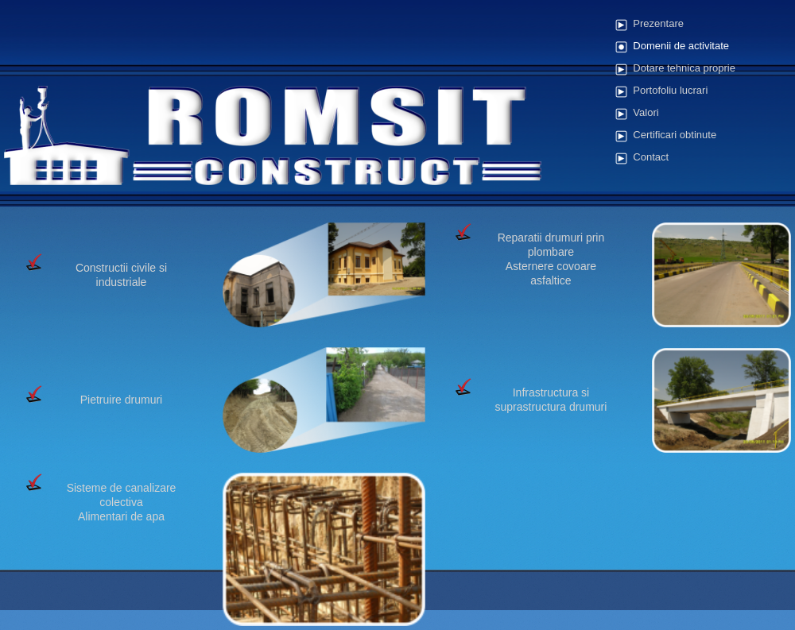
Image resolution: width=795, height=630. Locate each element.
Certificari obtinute (674, 135)
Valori (645, 112)
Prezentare (658, 23)
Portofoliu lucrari (670, 90)
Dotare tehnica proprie (684, 68)
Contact (651, 157)
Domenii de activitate (681, 46)
